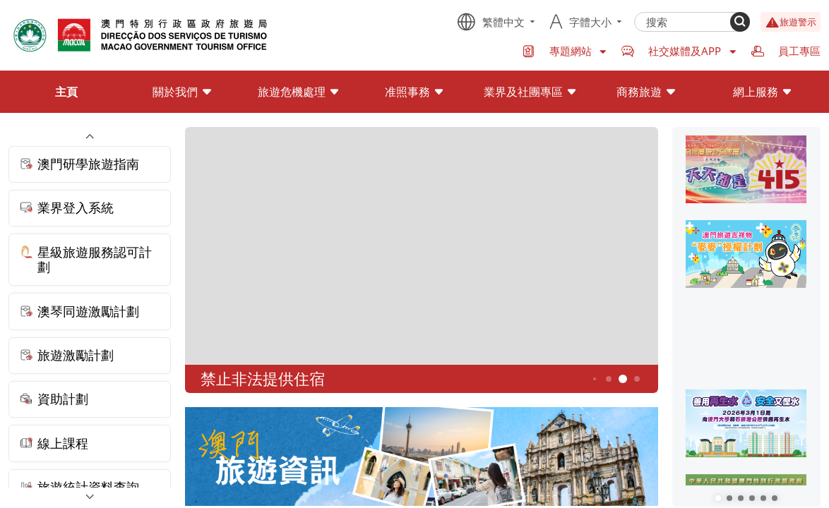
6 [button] (636, 378)
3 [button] (594, 378)
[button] (718, 498)
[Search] (740, 22)
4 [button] (608, 378)
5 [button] (622, 379)
